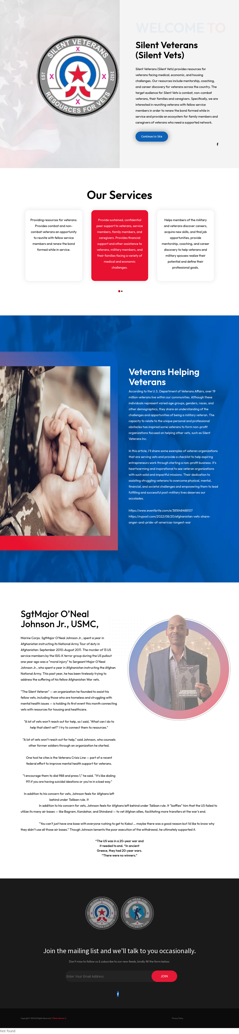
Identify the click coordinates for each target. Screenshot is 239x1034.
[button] (118, 291)
